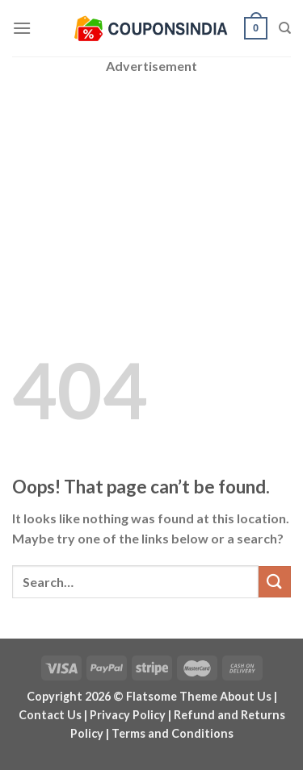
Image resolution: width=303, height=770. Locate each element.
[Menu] (22, 28)
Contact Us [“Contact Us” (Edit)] (50, 715)
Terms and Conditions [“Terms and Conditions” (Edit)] (173, 733)
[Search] (285, 28)
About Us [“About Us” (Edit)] (245, 696)
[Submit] (275, 581)
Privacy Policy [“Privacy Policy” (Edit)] (128, 715)
